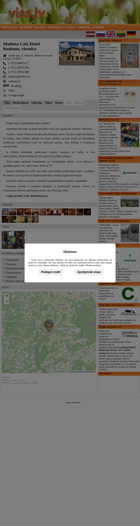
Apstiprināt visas (89, 272)
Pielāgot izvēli (50, 272)
